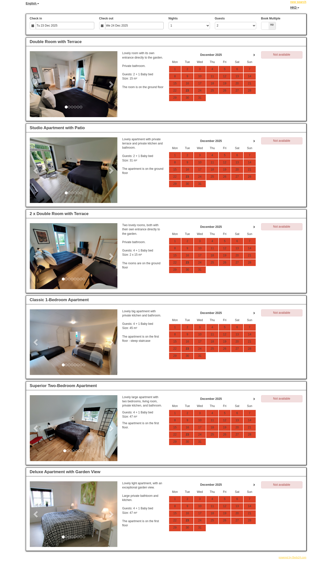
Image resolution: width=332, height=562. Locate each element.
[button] (36, 84)
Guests (220, 18)
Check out (106, 18)
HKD (294, 7)
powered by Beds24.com (292, 557)
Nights (173, 18)
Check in (36, 18)
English (32, 3)
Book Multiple (271, 18)
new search (298, 2)
